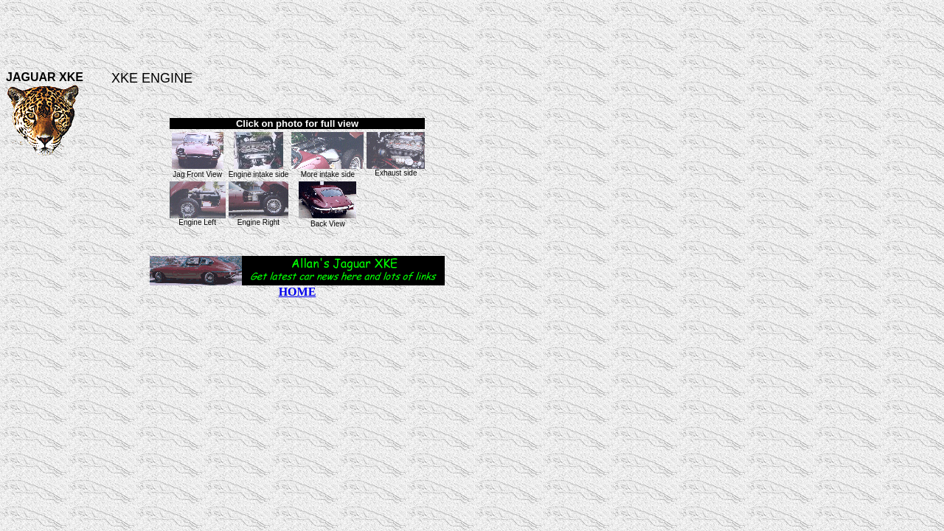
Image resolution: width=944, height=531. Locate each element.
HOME (297, 291)
